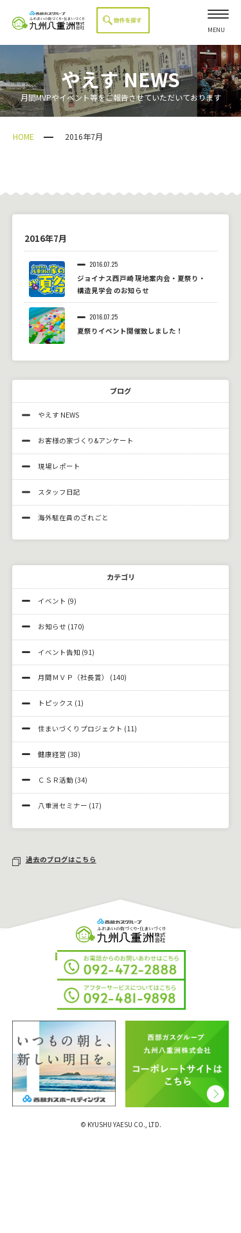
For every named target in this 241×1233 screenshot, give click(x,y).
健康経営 (52, 754)
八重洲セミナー (62, 805)
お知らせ (52, 626)
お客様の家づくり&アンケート (78, 440)
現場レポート (51, 466)
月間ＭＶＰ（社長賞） (73, 677)
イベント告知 (59, 652)
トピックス (55, 703)
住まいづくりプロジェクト (80, 728)
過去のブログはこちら (54, 859)
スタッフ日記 (51, 492)
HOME (23, 136)
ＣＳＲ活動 (55, 780)
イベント (52, 601)
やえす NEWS (50, 415)
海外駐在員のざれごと (65, 517)
